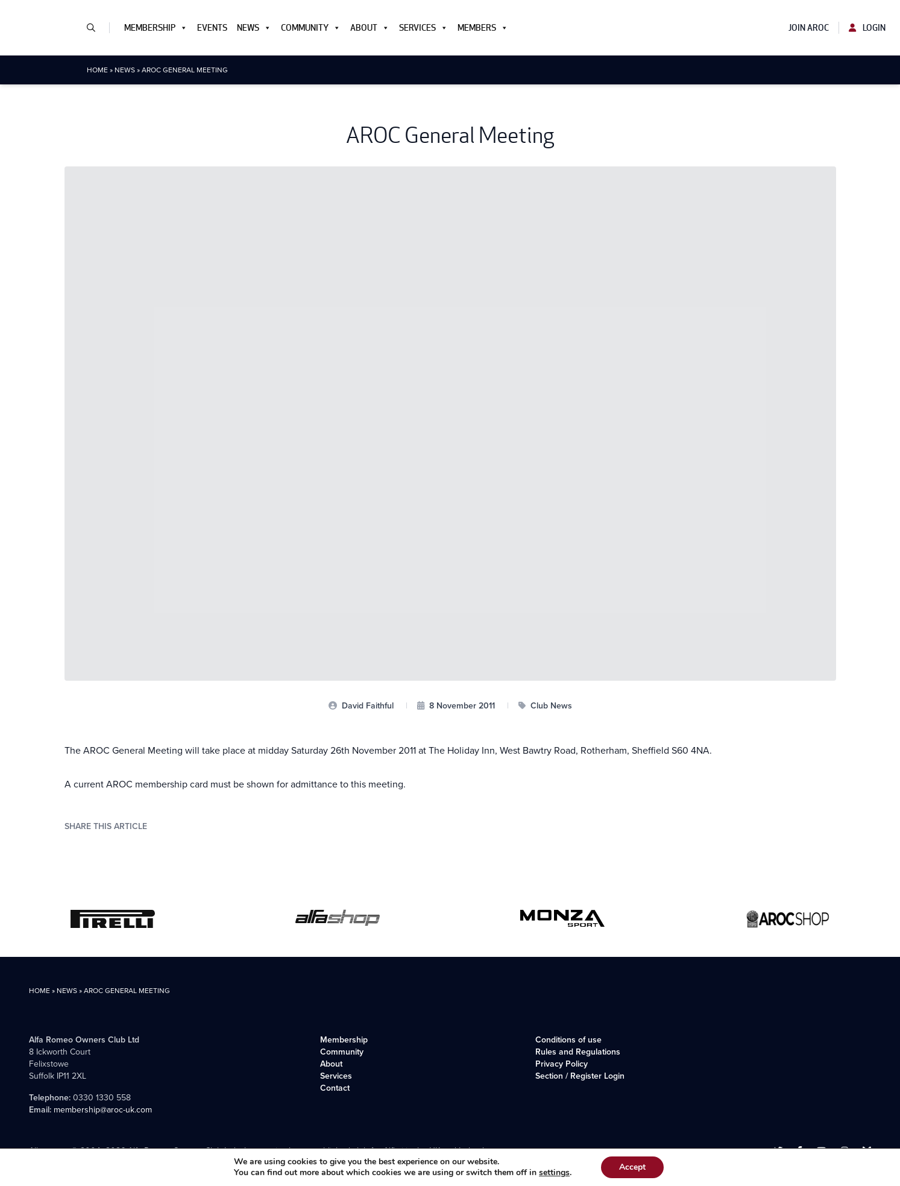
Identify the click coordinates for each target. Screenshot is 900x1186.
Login (867, 27)
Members (483, 27)
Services (423, 27)
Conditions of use (568, 1039)
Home (97, 70)
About (369, 27)
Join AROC (808, 27)
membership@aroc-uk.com (103, 1109)
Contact (335, 1088)
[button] (96, 27)
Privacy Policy (561, 1064)
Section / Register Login (580, 1076)
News (254, 27)
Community (311, 27)
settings (554, 1172)
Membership (155, 27)
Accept (632, 1167)
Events (212, 27)
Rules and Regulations (577, 1052)
